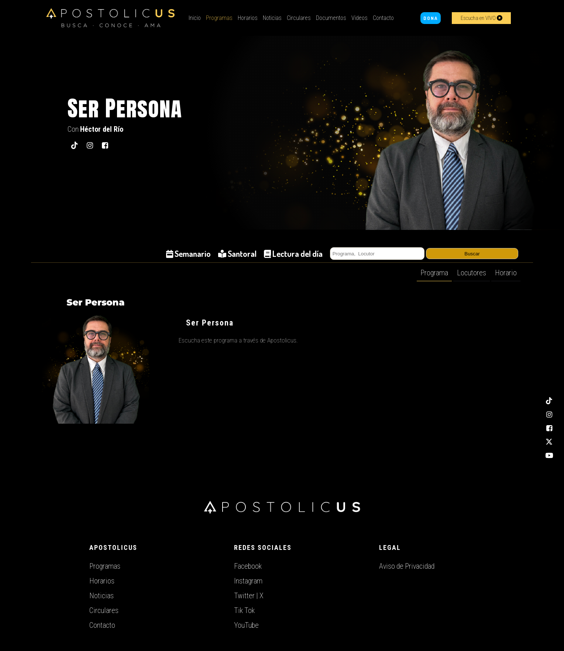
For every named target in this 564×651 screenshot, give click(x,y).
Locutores (471, 272)
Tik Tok (244, 610)
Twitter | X (249, 595)
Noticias (272, 17)
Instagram (248, 580)
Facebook (248, 566)
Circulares (299, 17)
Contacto (383, 17)
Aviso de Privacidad (406, 566)
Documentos (331, 17)
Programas (219, 17)
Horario (506, 272)
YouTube (246, 625)
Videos (359, 17)
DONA (430, 18)
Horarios (248, 17)
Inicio (195, 17)
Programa (434, 272)
